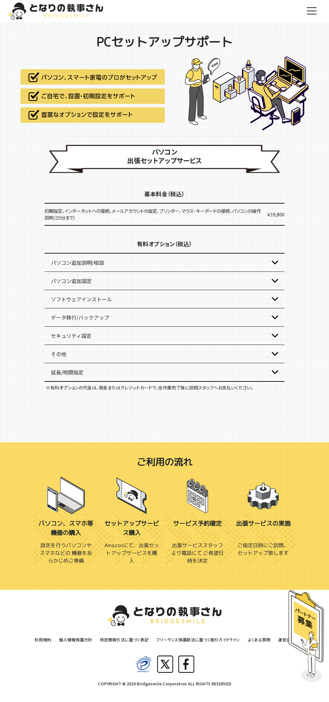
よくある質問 (259, 640)
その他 (58, 354)
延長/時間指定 (67, 372)
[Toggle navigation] (312, 11)
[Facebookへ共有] (186, 664)
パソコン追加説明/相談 (77, 262)
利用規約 (43, 640)
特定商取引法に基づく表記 (124, 640)
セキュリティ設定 (71, 335)
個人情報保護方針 (75, 640)
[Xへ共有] (165, 664)
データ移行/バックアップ (80, 317)
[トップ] (55, 6)
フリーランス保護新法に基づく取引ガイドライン (198, 640)
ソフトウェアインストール (81, 299)
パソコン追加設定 (71, 281)
